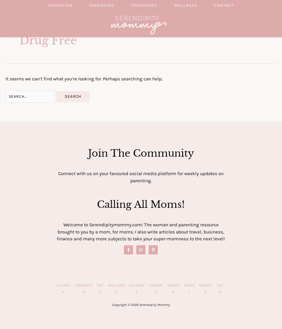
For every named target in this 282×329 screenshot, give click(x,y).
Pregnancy (144, 5)
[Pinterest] (153, 249)
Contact (224, 5)
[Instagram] (140, 249)
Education (60, 5)
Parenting (102, 5)
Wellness (185, 5)
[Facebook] (128, 249)
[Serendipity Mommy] (138, 24)
